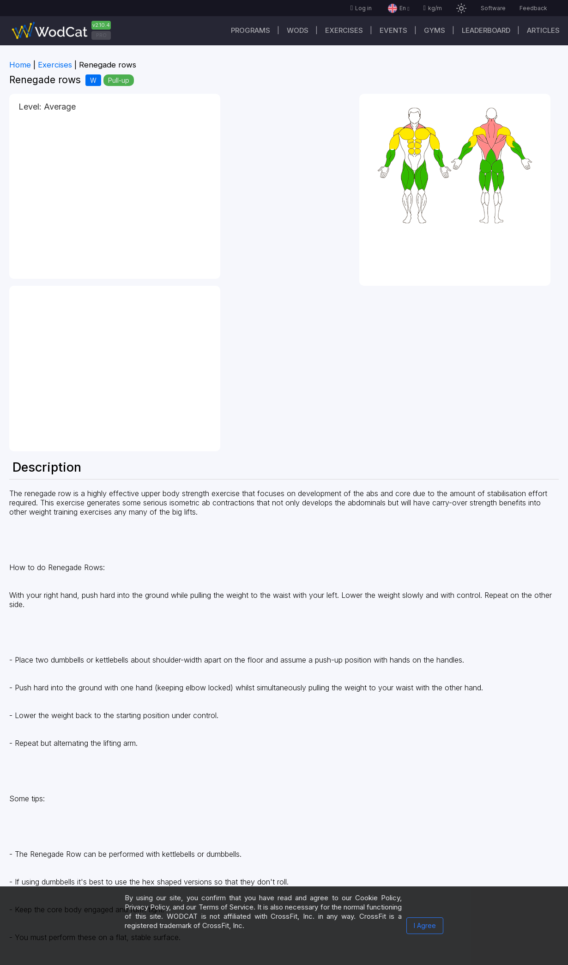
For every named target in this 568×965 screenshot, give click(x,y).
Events (393, 30)
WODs (297, 30)
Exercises (344, 30)
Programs (250, 30)
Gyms (434, 30)
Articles (543, 30)
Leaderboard (486, 30)
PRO (101, 35)
